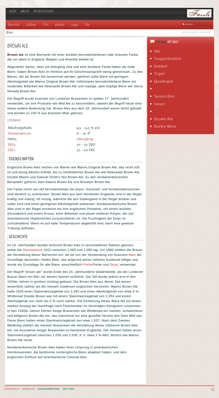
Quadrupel (163, 81)
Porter (88, 264)
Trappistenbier (167, 58)
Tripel (159, 73)
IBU (11, 144)
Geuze (159, 103)
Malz (132, 254)
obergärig (84, 138)
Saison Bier (164, 96)
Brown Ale (163, 118)
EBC (11, 149)
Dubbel (160, 66)
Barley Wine (165, 126)
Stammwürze (19, 133)
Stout (114, 264)
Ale (157, 51)
